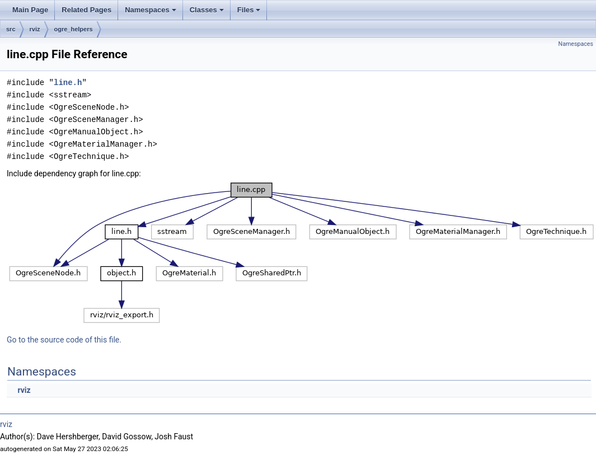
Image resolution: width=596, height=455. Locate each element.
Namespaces (151, 13)
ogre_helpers (73, 29)
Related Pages (86, 10)
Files (249, 13)
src (11, 29)
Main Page (30, 10)
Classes (208, 13)
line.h (68, 82)
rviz (35, 29)
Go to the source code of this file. (64, 339)
